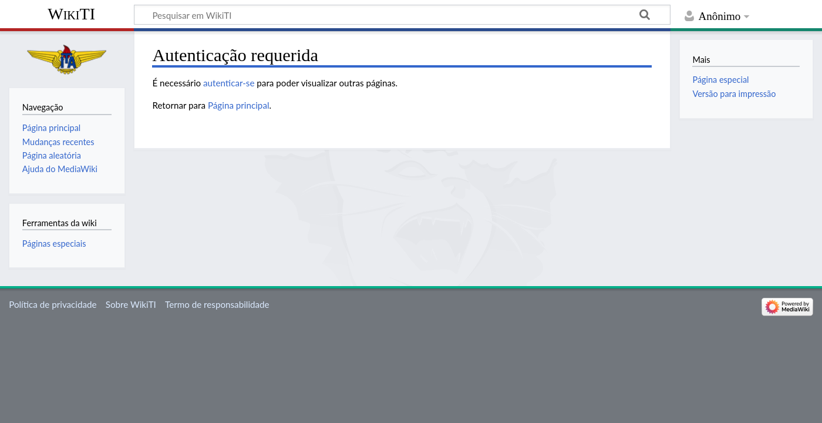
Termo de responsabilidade (217, 304)
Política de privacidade (52, 304)
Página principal (238, 105)
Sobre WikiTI (131, 304)
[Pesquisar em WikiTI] (402, 14)
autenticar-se (228, 83)
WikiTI (71, 14)
